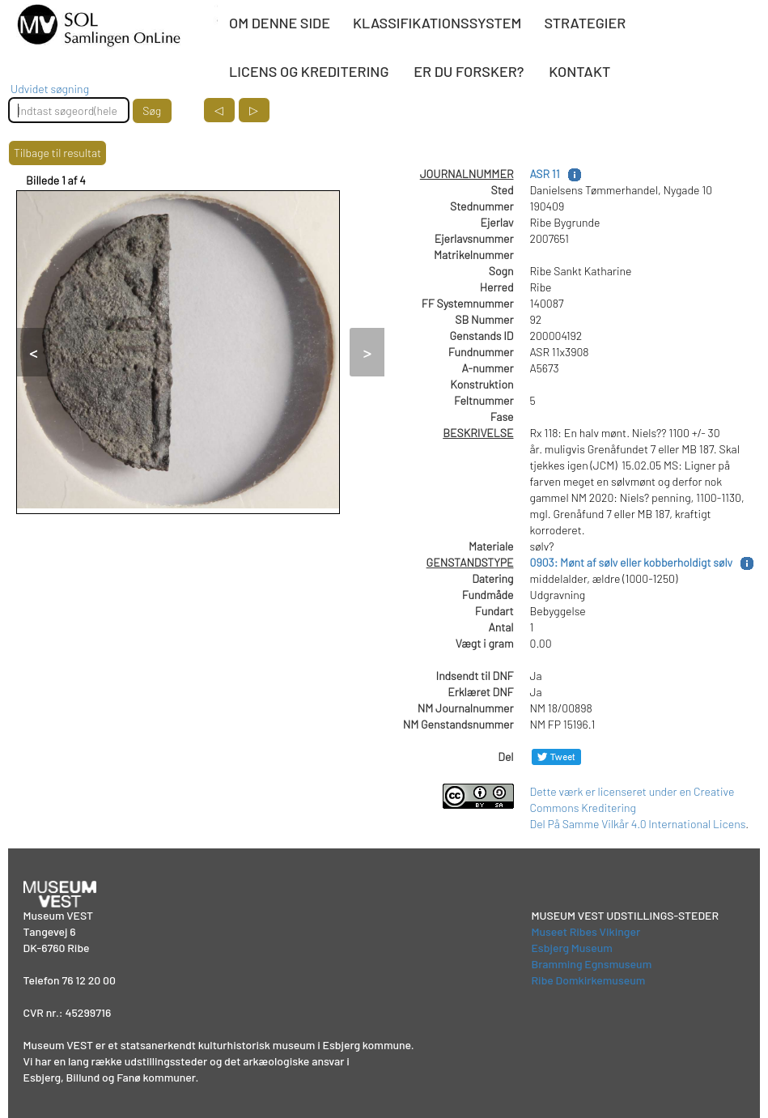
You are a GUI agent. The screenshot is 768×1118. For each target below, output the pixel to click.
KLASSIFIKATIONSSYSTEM (437, 23)
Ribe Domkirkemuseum (589, 980)
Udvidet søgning (50, 89)
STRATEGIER (585, 23)
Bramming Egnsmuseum (592, 964)
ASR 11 (545, 174)
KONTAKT (579, 71)
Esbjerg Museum (572, 947)
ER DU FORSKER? (469, 71)
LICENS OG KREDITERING (308, 71)
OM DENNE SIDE (279, 23)
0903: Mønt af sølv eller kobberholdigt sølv (631, 562)
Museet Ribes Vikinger (586, 931)
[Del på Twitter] (556, 756)
